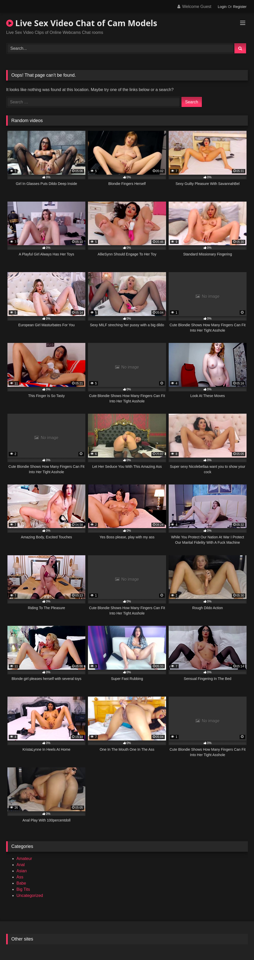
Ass (19, 877)
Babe (21, 883)
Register (240, 7)
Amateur (24, 858)
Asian (21, 871)
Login (222, 7)
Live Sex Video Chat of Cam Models (81, 22)
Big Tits (23, 889)
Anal (20, 865)
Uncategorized (29, 895)
